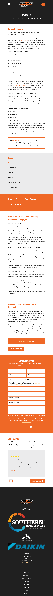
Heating (26, 581)
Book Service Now (16, 204)
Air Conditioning (26, 578)
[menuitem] (26, 162)
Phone (10, 374)
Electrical (26, 587)
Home (26, 569)
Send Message (26, 427)
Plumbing (26, 584)
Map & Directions (26, 562)
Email (29, 374)
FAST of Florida (24, 40)
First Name (11, 369)
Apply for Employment (26, 575)
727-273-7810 (26, 510)
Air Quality (26, 590)
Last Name (30, 369)
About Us (26, 572)
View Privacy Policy (17, 384)
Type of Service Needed (14, 402)
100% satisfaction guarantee (22, 85)
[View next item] (12, 481)
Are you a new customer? (14, 397)
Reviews (26, 593)
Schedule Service (16, 349)
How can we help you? (13, 407)
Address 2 (11, 392)
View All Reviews (37, 481)
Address (10, 388)
